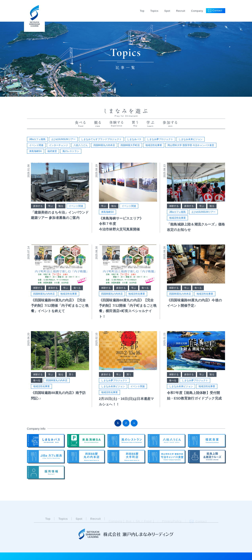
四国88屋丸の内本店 (104, 145)
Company (197, 10)
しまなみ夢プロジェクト (160, 139)
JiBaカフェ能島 (37, 139)
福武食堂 (52, 151)
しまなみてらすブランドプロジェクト (101, 139)
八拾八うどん (81, 145)
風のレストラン (70, 151)
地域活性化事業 (153, 145)
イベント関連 (36, 145)
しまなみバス (134, 139)
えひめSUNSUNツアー (63, 139)
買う (71, 375)
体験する (174, 206)
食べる (77, 288)
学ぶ (50, 206)
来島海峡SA (35, 151)
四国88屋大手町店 (130, 145)
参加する (38, 206)
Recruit (180, 10)
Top (142, 10)
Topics (154, 10)
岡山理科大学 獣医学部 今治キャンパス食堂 (191, 145)
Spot (167, 10)
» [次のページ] (134, 423)
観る (60, 206)
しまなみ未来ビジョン (190, 139)
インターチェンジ (58, 145)
